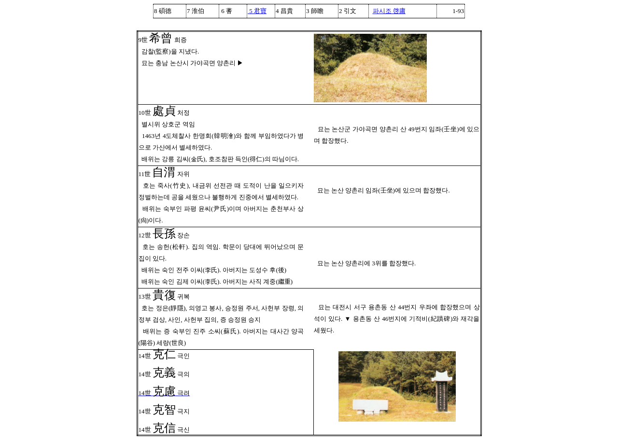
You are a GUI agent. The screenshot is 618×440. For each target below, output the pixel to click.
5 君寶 (257, 10)
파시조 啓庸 (389, 10)
